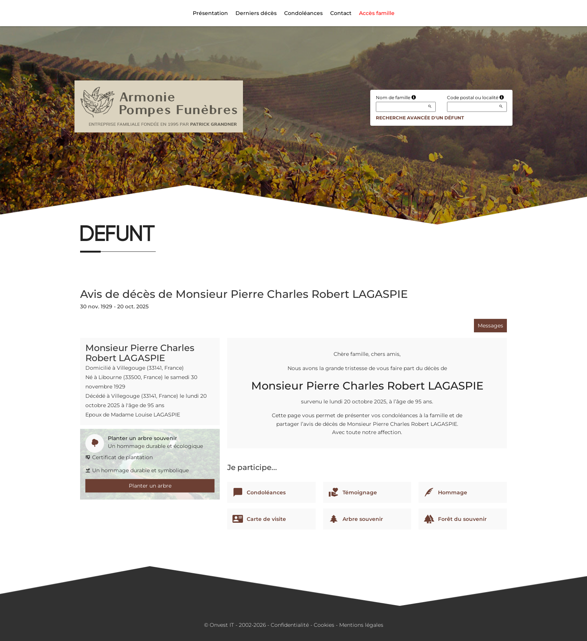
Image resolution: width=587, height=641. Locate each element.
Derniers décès (256, 13)
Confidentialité (290, 625)
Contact (341, 13)
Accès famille (377, 13)
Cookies (324, 625)
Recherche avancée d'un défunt (420, 117)
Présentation (210, 13)
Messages (490, 325)
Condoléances (303, 13)
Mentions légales (361, 625)
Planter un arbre (150, 485)
